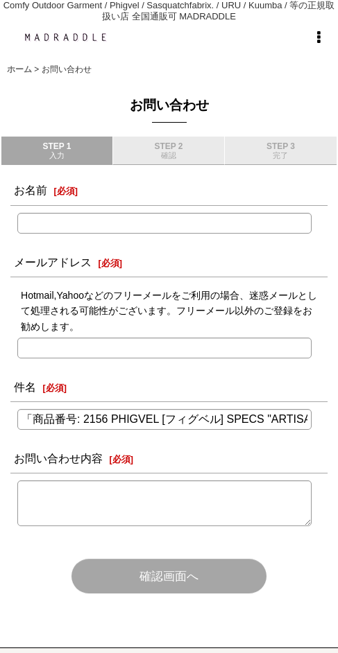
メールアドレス (53, 262)
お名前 (30, 190)
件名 (25, 387)
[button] (318, 37)
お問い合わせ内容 (58, 458)
